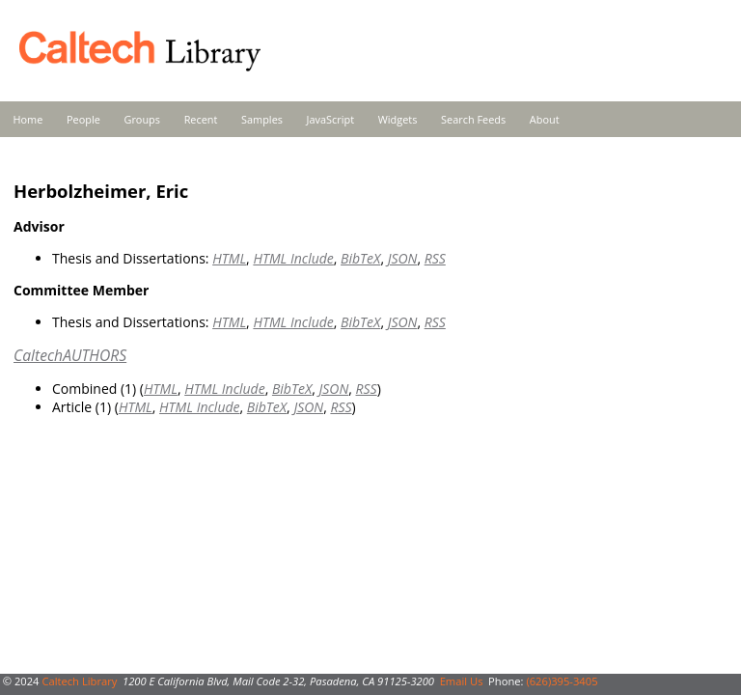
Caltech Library (79, 681)
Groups (142, 119)
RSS (435, 258)
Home (28, 119)
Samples (262, 119)
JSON (403, 258)
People (83, 119)
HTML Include (293, 258)
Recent (201, 119)
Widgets (398, 119)
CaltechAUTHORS (70, 355)
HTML (229, 258)
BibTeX (360, 258)
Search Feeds (473, 119)
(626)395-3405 (561, 681)
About (545, 119)
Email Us (461, 681)
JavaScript (330, 119)
